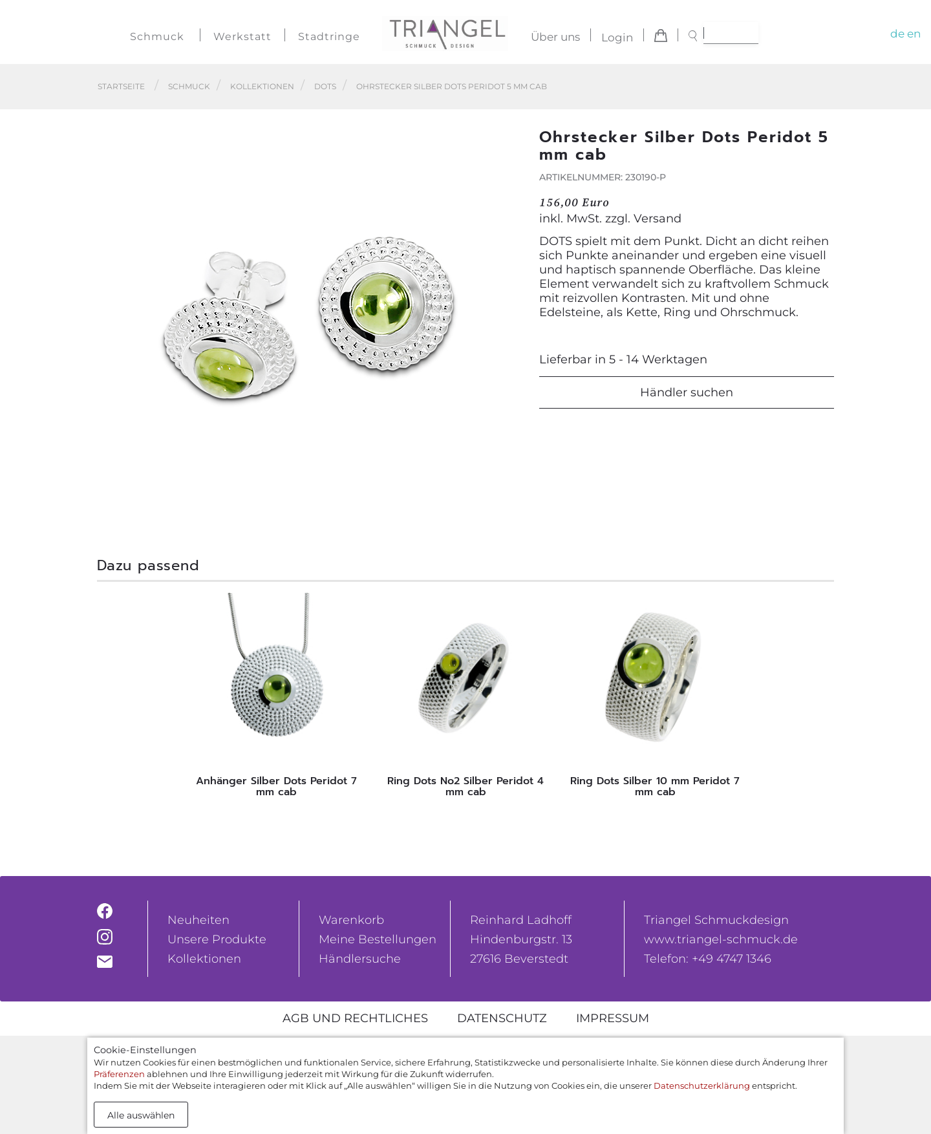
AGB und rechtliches (355, 1018)
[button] (505, 321)
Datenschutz (502, 1018)
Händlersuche (360, 959)
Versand (657, 218)
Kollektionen (262, 86)
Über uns (555, 37)
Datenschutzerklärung (702, 1085)
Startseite (121, 86)
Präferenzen (119, 1074)
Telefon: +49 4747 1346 (707, 959)
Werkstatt (242, 36)
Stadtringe (329, 36)
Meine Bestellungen (377, 939)
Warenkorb (351, 920)
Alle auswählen (141, 1115)
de (897, 33)
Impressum (612, 1018)
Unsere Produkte (216, 939)
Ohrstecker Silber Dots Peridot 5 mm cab (451, 86)
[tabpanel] (276, 699)
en (914, 33)
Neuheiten (198, 920)
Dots (325, 86)
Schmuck (157, 36)
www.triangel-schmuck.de (721, 939)
